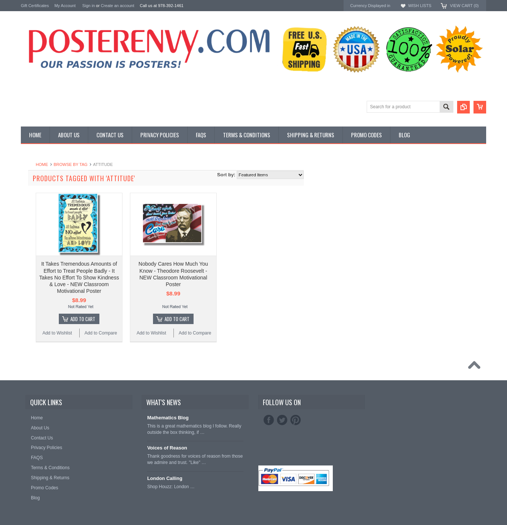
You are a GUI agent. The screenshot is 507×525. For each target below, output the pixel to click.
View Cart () (464, 5)
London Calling (164, 478)
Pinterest (295, 420)
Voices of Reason (167, 448)
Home (131, 164)
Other (27, 196)
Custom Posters (38, 183)
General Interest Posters (47, 190)
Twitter (282, 420)
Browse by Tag (160, 164)
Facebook (269, 420)
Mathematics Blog (167, 417)
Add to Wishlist (146, 333)
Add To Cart (172, 319)
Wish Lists (419, 5)
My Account (65, 5)
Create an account (117, 5)
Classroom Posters (41, 177)
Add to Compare (190, 333)
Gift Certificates (35, 5)
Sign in (88, 5)
